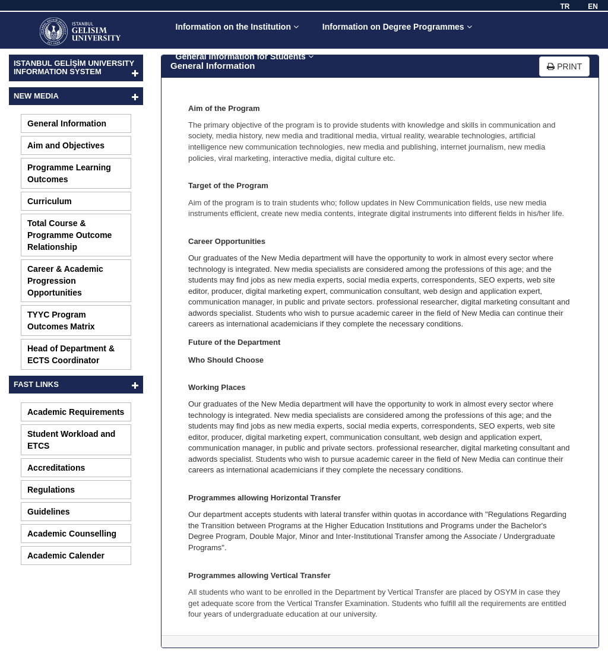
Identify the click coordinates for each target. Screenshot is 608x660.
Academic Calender (65, 555)
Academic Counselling (71, 533)
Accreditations (56, 467)
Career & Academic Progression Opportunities (65, 280)
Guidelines (48, 511)
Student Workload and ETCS (71, 439)
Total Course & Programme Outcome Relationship (69, 235)
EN (593, 6)
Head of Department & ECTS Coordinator (71, 354)
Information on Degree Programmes (397, 26)
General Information (66, 123)
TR (564, 6)
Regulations (51, 489)
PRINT (564, 66)
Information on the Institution (237, 26)
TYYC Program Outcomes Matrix (61, 320)
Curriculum (49, 201)
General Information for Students (245, 56)
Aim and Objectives (65, 145)
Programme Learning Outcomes (69, 173)
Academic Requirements (75, 412)
